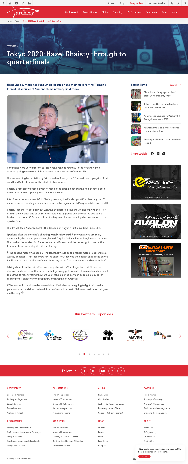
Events (101, 432)
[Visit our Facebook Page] (84, 370)
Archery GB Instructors (154, 403)
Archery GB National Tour (63, 403)
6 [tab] (104, 354)
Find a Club (103, 394)
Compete (102, 445)
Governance (149, 436)
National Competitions (62, 408)
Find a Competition (61, 394)
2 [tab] (84, 354)
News (164, 12)
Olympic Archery (14, 436)
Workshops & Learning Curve (157, 408)
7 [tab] (108, 354)
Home (9, 21)
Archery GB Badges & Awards (111, 403)
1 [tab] (79, 354)
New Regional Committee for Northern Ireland (162, 141)
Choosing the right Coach (155, 412)
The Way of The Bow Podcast (65, 436)
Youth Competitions (61, 412)
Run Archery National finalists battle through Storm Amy (161, 129)
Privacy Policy (26, 458)
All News (101, 427)
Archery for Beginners (17, 399)
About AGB (148, 427)
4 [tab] (94, 354)
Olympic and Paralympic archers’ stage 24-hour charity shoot (160, 94)
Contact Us (148, 441)
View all (173, 85)
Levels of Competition (62, 399)
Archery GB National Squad (19, 427)
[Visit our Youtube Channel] (102, 370)
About (175, 12)
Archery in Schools (15, 412)
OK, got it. (144, 456)
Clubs (105, 12)
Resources (151, 12)
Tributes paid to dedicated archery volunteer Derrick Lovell (161, 105)
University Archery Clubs (109, 408)
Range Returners (14, 408)
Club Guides (103, 399)
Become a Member (15, 394)
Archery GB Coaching (153, 399)
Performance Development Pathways (23, 432)
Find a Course (150, 394)
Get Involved (71, 12)
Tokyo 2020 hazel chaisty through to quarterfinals (42, 21)
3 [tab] (89, 354)
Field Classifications (61, 445)
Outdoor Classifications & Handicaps (69, 441)
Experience (103, 441)
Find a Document (60, 427)
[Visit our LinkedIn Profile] (121, 370)
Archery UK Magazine (62, 432)
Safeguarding (150, 432)
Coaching (117, 12)
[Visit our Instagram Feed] (93, 370)
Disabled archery (15, 403)
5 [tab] (99, 354)
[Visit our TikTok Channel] (111, 370)
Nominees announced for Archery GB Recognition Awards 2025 (162, 117)
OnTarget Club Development (110, 412)
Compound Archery (16, 445)
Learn (100, 436)
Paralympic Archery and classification (24, 441)
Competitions (90, 12)
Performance (134, 12)
